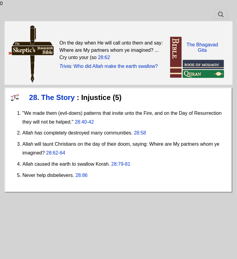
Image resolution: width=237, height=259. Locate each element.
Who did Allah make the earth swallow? (116, 66)
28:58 (140, 132)
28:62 (104, 57)
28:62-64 (55, 152)
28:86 (81, 175)
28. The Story (53, 97)
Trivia (65, 66)
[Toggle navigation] (221, 14)
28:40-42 (84, 122)
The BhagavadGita (202, 47)
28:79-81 (120, 164)
